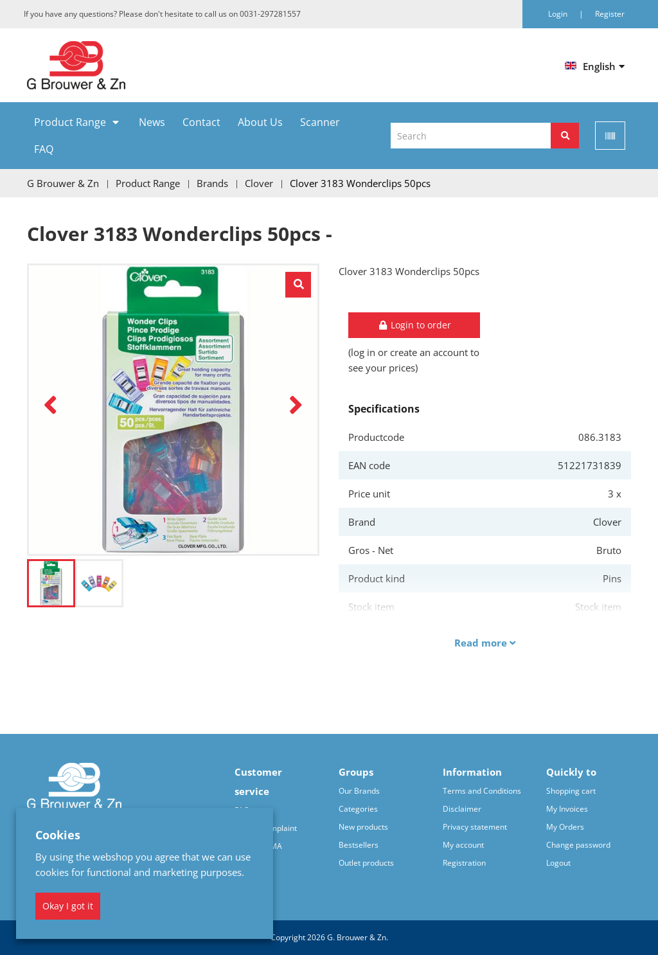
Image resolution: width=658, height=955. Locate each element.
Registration (464, 862)
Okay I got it (67, 906)
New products (363, 826)
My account (463, 844)
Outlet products (366, 862)
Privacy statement (475, 826)
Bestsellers (358, 844)
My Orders (565, 826)
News (152, 122)
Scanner (320, 122)
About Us (260, 122)
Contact (201, 122)
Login (558, 13)
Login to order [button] (414, 325)
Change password (578, 844)
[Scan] (610, 135)
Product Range (70, 122)
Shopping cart (571, 790)
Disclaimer (462, 808)
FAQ (43, 149)
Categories (358, 808)
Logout (558, 862)
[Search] (565, 135)
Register (610, 13)
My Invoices (567, 808)
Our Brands (359, 790)
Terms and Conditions (482, 790)
